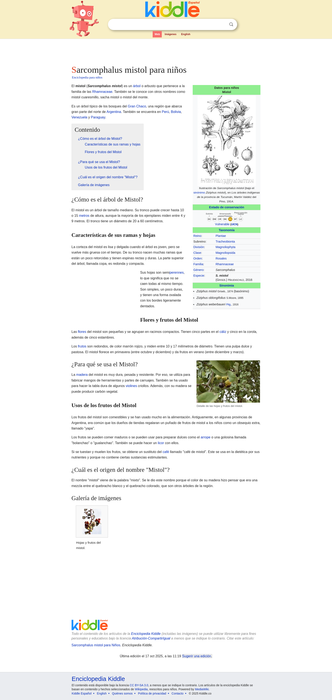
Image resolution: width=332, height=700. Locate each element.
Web (157, 34)
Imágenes (170, 34)
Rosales (221, 258)
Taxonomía (227, 230)
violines (131, 386)
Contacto (177, 693)
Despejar (222, 24)
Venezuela (79, 117)
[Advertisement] (166, 50)
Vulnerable (222, 224)
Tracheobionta (225, 241)
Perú (165, 112)
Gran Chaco (137, 106)
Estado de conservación (226, 207)
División (198, 247)
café (166, 452)
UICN (234, 224)
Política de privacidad (152, 693)
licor (161, 443)
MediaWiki (202, 689)
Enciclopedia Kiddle (146, 633)
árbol (137, 86)
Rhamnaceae (225, 264)
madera (82, 374)
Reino (197, 235)
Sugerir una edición (196, 656)
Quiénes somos (122, 693)
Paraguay (98, 117)
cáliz (223, 332)
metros (84, 215)
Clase (197, 252)
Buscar (231, 24)
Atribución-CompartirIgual (151, 638)
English (185, 34)
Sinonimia (226, 285)
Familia (198, 264)
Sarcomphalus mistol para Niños (96, 645)
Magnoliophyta (225, 247)
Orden (197, 258)
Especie (198, 275)
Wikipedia (141, 689)
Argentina (114, 112)
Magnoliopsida (225, 252)
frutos (82, 346)
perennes (177, 272)
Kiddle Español (81, 693)
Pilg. (228, 304)
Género (198, 270)
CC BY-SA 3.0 (139, 685)
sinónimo (199, 192)
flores (82, 332)
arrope (205, 437)
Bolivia (176, 112)
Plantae (221, 235)
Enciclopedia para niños (87, 77)
